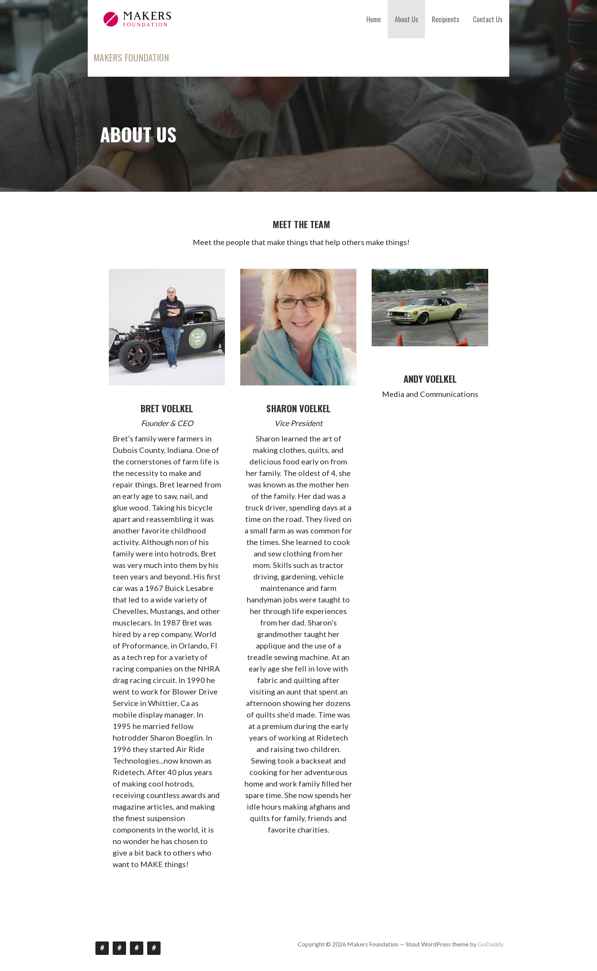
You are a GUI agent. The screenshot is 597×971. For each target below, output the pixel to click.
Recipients (445, 19)
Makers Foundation (131, 57)
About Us (406, 19)
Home (373, 19)
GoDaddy (491, 944)
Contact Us (487, 19)
